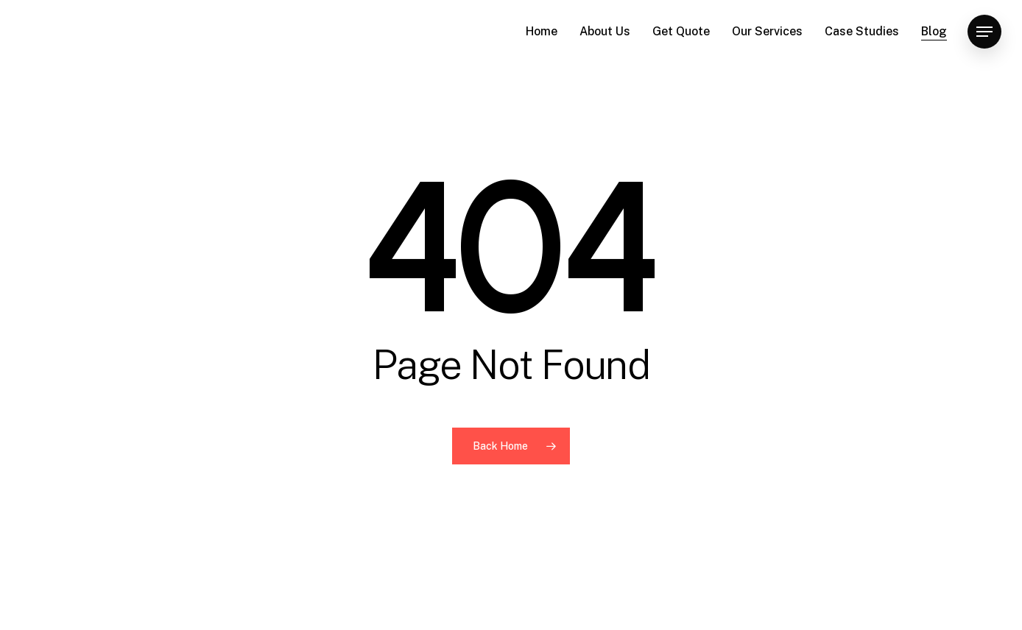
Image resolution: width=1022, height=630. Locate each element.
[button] (984, 32)
